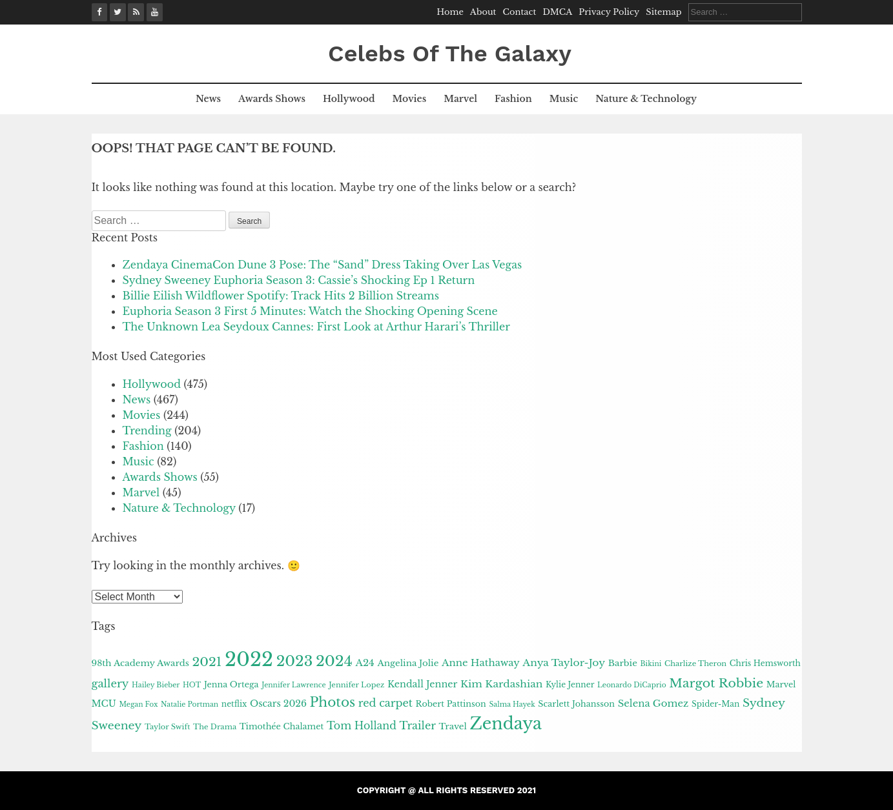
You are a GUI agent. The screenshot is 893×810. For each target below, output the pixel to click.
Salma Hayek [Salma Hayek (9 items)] (512, 704)
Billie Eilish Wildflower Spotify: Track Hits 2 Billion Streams (281, 295)
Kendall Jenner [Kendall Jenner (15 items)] (422, 684)
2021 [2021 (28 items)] (206, 661)
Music (563, 99)
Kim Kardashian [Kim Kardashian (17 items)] (501, 684)
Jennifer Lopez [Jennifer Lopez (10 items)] (356, 684)
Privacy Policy (609, 11)
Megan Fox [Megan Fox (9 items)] (138, 704)
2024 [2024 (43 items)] (334, 661)
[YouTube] (155, 12)
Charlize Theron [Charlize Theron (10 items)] (695, 663)
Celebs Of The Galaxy (449, 53)
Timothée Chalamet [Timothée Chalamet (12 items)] (282, 726)
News (208, 99)
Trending (147, 430)
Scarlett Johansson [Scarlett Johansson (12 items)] (576, 704)
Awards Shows (271, 99)
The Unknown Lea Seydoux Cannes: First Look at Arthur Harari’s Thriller (316, 326)
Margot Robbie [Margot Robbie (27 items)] (716, 683)
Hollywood (349, 99)
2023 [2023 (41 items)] (294, 661)
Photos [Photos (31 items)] (333, 702)
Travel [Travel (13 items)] (453, 726)
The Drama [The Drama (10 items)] (214, 726)
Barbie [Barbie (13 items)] (622, 663)
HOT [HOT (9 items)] (192, 685)
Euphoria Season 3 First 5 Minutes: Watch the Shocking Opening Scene (310, 311)
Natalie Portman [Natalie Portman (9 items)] (189, 704)
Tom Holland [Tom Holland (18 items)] (361, 726)
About (483, 11)
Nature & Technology (646, 99)
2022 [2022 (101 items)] (249, 659)
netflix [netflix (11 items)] (234, 704)
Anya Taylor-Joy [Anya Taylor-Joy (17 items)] (563, 662)
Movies (410, 99)
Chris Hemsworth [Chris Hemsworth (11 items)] (765, 663)
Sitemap (663, 11)
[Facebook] (100, 12)
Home (450, 11)
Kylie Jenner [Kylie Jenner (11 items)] (570, 684)
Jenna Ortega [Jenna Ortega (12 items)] (231, 684)
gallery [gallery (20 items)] (110, 683)
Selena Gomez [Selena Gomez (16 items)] (653, 703)
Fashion (513, 99)
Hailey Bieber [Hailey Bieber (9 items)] (156, 685)
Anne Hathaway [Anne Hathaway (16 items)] (481, 663)
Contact (520, 11)
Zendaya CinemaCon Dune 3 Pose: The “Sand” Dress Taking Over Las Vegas (322, 264)
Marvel (460, 99)
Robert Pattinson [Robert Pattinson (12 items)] (451, 704)
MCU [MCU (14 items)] (104, 703)
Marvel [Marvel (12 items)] (781, 684)
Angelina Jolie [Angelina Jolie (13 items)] (407, 663)
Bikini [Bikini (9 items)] (650, 664)
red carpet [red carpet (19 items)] (385, 702)
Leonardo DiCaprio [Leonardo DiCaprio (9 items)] (631, 685)
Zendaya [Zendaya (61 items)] (505, 723)
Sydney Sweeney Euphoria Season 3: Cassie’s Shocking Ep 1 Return (299, 280)
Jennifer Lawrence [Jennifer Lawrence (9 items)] (293, 685)
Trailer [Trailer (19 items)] (418, 725)
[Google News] (136, 12)
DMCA (557, 11)
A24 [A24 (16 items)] (364, 663)
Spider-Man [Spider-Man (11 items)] (715, 704)
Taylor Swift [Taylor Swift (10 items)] (167, 726)
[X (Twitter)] (118, 12)
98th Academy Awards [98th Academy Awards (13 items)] (140, 663)
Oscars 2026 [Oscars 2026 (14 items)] (278, 703)
